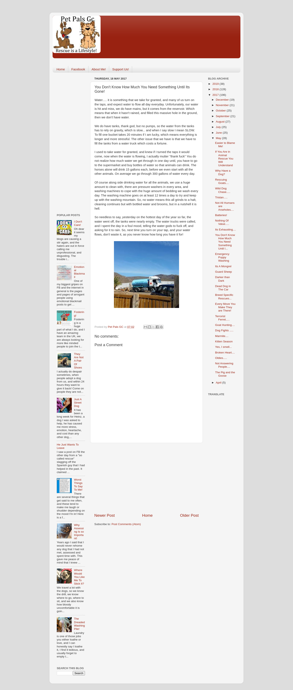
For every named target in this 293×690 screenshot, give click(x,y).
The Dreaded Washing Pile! (79, 623)
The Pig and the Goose (225, 374)
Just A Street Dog (77, 403)
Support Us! (120, 69)
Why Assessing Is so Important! (79, 531)
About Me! (99, 69)
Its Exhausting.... (225, 229)
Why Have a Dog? (223, 172)
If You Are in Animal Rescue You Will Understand (224, 158)
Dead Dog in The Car (223, 288)
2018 (216, 89)
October (221, 110)
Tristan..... (221, 197)
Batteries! (221, 215)
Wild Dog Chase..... (222, 190)
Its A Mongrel (223, 266)
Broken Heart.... (225, 352)
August (220, 121)
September (223, 116)
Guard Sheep (223, 271)
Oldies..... (221, 358)
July (219, 127)
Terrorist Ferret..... (222, 318)
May (219, 138)
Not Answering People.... (224, 365)
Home (61, 69)
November (223, 105)
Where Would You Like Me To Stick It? (79, 576)
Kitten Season (224, 341)
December (223, 99)
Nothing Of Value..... (222, 222)
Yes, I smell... (223, 346)
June (219, 132)
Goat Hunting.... (225, 325)
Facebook (78, 69)
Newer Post (104, 515)
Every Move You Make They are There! (225, 307)
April (219, 382)
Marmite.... (222, 336)
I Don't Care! (78, 223)
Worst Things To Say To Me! (78, 484)
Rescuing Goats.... (222, 181)
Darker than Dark (222, 279)
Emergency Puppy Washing (222, 257)
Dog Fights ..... (224, 330)
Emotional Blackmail (79, 272)
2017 (216, 94)
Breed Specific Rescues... (224, 296)
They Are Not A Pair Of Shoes (78, 360)
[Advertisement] (146, 478)
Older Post (189, 515)
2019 (216, 83)
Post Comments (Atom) (126, 524)
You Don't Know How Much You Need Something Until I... (225, 241)
